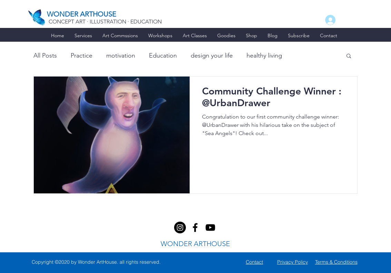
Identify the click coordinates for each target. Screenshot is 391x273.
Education (163, 55)
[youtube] (210, 227)
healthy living (264, 55)
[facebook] (180, 227)
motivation (120, 55)
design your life (212, 55)
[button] (348, 56)
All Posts (45, 55)
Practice (81, 55)
